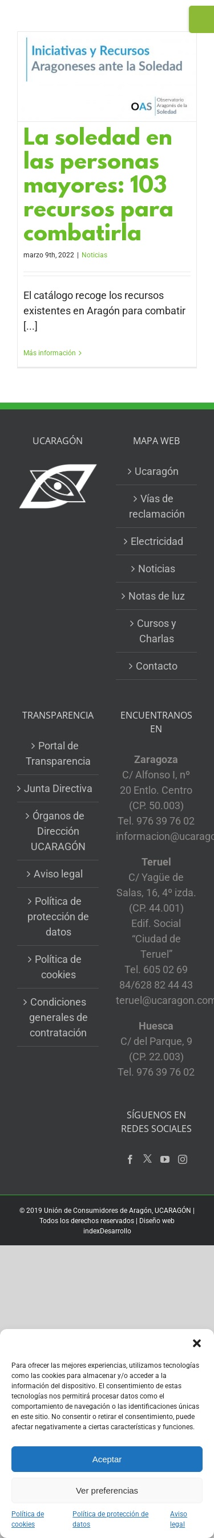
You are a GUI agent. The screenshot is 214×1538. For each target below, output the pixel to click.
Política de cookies (27, 1519)
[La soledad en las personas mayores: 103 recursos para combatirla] (107, 76)
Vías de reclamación (157, 506)
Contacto (156, 666)
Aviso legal (178, 1519)
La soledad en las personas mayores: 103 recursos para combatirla (98, 187)
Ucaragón (157, 471)
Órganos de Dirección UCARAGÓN (58, 831)
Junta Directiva (58, 788)
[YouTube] (164, 1159)
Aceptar (107, 1459)
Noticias (94, 255)
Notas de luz (156, 596)
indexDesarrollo (107, 1231)
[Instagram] (182, 1159)
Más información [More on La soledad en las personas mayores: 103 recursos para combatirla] (49, 353)
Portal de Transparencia (58, 753)
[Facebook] (130, 1159)
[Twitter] (147, 1159)
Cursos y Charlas (156, 631)
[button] (197, 1343)
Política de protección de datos (110, 1519)
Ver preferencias (107, 1490)
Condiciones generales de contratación (58, 1017)
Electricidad (157, 541)
